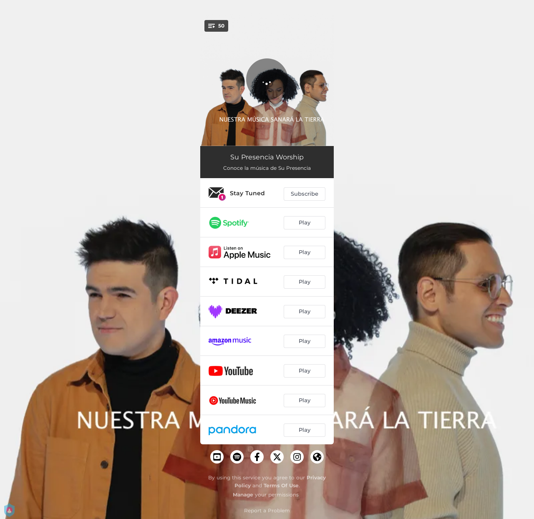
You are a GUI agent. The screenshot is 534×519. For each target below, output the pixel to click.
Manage (243, 494)
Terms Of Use (281, 485)
